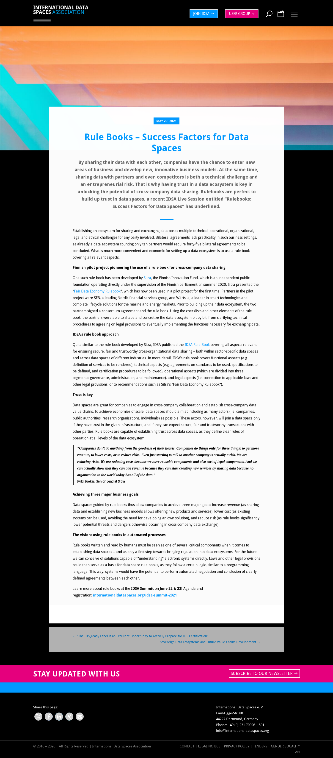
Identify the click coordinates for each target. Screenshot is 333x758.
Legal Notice (209, 746)
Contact (187, 746)
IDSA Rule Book (197, 349)
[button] (38, 717)
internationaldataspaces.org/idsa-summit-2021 (135, 599)
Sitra (147, 282)
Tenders (260, 746)
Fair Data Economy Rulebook (97, 295)
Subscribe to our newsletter (262, 673)
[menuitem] (205, 13)
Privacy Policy (237, 746)
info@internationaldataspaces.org (242, 731)
